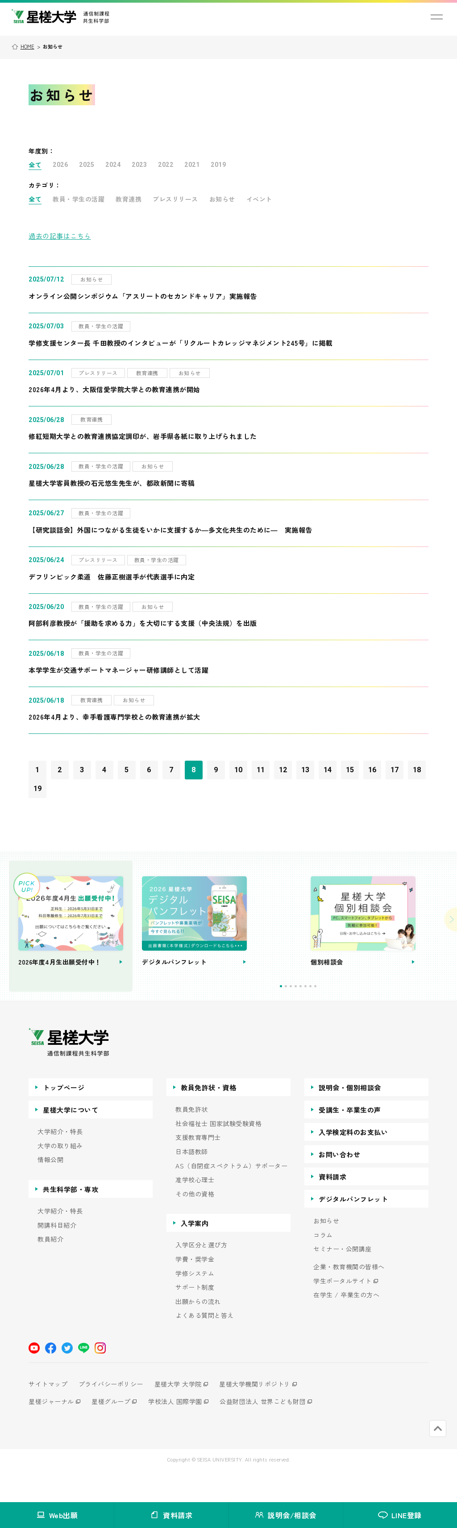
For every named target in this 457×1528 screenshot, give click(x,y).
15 (350, 770)
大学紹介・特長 (60, 1161)
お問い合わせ (339, 1184)
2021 (191, 164)
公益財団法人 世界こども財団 (270, 1431)
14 (328, 770)
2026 (60, 164)
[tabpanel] (277, 941)
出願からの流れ (198, 1331)
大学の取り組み (60, 1176)
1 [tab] (308, 1016)
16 (372, 770)
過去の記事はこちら (60, 235)
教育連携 (128, 199)
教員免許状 (191, 1139)
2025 (86, 164)
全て (35, 164)
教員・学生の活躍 (78, 199)
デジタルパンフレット (353, 1229)
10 (238, 770)
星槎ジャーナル (51, 1431)
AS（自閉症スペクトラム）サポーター (231, 1196)
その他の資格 (194, 1224)
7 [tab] (338, 1016)
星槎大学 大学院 (182, 1414)
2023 (139, 164)
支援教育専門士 (198, 1167)
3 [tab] (318, 1016)
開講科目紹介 (56, 1255)
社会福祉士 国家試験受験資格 (218, 1153)
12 (283, 770)
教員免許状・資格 (208, 1117)
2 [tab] (313, 1016)
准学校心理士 (194, 1209)
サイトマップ (48, 1414)
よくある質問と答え (204, 1345)
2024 (112, 164)
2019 (218, 164)
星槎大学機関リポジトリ (262, 1414)
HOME (27, 46)
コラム (323, 1265)
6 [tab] (333, 1016)
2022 (165, 164)
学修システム (194, 1303)
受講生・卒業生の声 (350, 1139)
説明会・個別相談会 (350, 1117)
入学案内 (194, 1253)
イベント (259, 199)
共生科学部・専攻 (70, 1219)
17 (395, 770)
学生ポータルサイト (342, 1311)
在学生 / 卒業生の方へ (346, 1325)
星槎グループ (113, 1431)
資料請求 (332, 1206)
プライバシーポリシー (113, 1414)
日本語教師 (191, 1181)
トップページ (63, 1117)
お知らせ (222, 199)
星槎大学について (70, 1139)
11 (261, 770)
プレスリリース (175, 199)
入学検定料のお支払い (353, 1162)
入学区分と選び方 (201, 1275)
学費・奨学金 (194, 1289)
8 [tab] (343, 1016)
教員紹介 (50, 1269)
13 (305, 770)
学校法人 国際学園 (180, 1431)
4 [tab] (323, 1016)
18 (417, 770)
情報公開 (50, 1189)
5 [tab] (328, 1016)
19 (37, 788)
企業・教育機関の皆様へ (349, 1296)
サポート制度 (194, 1317)
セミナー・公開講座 (342, 1279)
